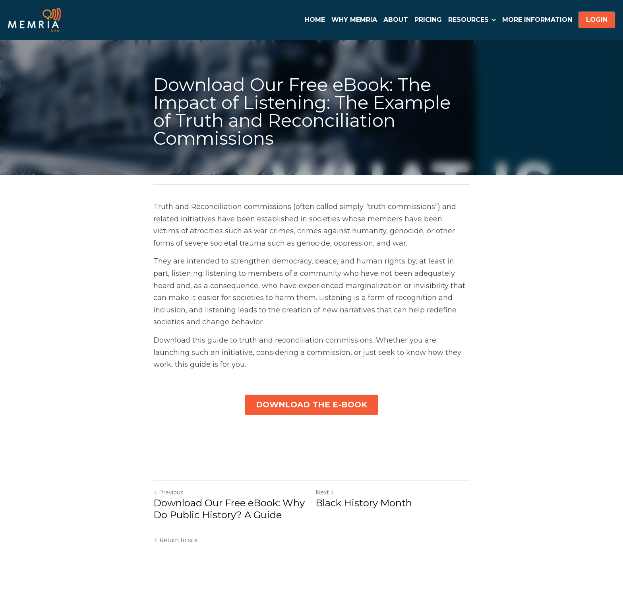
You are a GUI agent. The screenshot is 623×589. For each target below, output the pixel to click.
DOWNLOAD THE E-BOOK (311, 405)
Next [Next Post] (325, 493)
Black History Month (363, 504)
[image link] (34, 19)
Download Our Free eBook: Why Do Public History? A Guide (229, 509)
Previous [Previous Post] (168, 493)
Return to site (175, 540)
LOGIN (597, 19)
